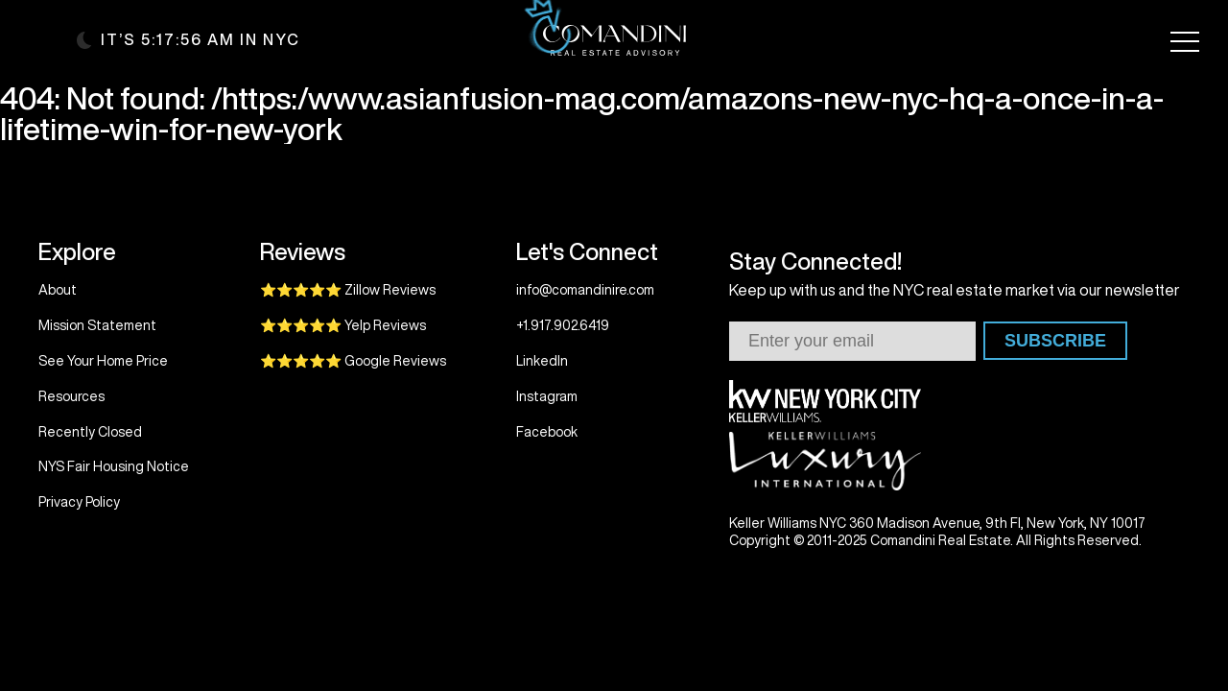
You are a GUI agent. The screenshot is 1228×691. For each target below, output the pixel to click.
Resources (71, 396)
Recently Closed (90, 432)
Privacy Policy (79, 502)
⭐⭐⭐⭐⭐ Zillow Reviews (348, 290)
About (57, 290)
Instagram (547, 396)
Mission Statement (97, 325)
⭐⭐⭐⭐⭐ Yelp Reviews (343, 325)
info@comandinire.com (585, 290)
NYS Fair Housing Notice (113, 466)
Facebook (547, 432)
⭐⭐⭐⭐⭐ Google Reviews (353, 361)
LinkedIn (542, 361)
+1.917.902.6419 (562, 325)
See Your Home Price (103, 361)
